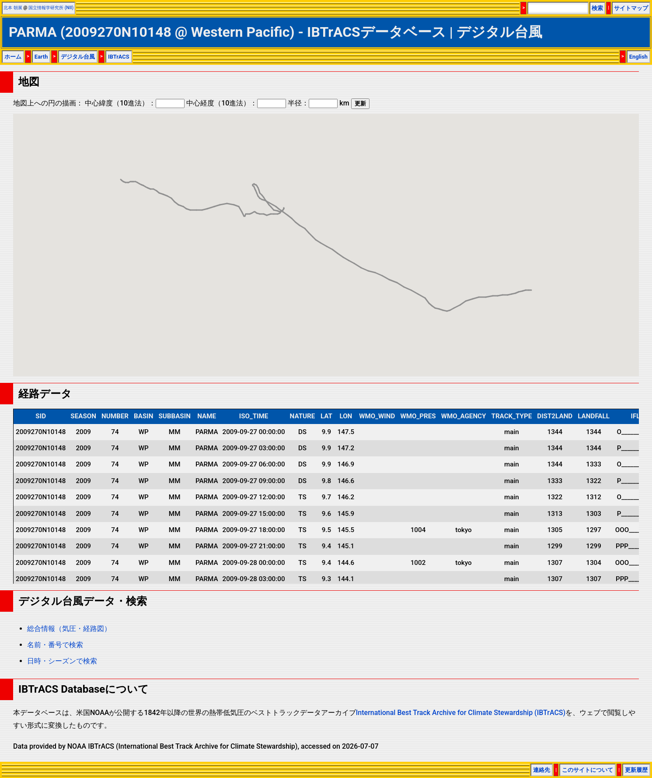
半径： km (318, 103)
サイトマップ (631, 8)
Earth (41, 56)
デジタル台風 (78, 56)
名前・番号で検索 (55, 645)
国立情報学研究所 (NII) (50, 8)
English (638, 56)
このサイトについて (587, 770)
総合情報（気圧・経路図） (69, 628)
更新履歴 (636, 770)
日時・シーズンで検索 (62, 661)
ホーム (12, 56)
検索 (597, 8)
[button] (493, 288)
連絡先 (541, 770)
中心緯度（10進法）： (135, 103)
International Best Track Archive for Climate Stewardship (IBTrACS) (460, 712)
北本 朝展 (12, 8)
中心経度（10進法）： (236, 103)
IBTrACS (118, 56)
